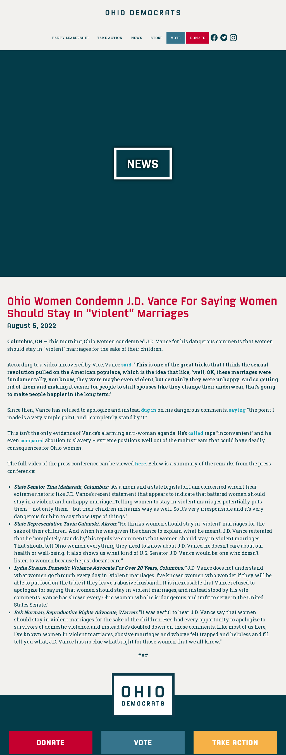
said (126, 364)
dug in (149, 410)
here (140, 463)
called (196, 433)
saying (238, 410)
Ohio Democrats (143, 12)
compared (33, 440)
